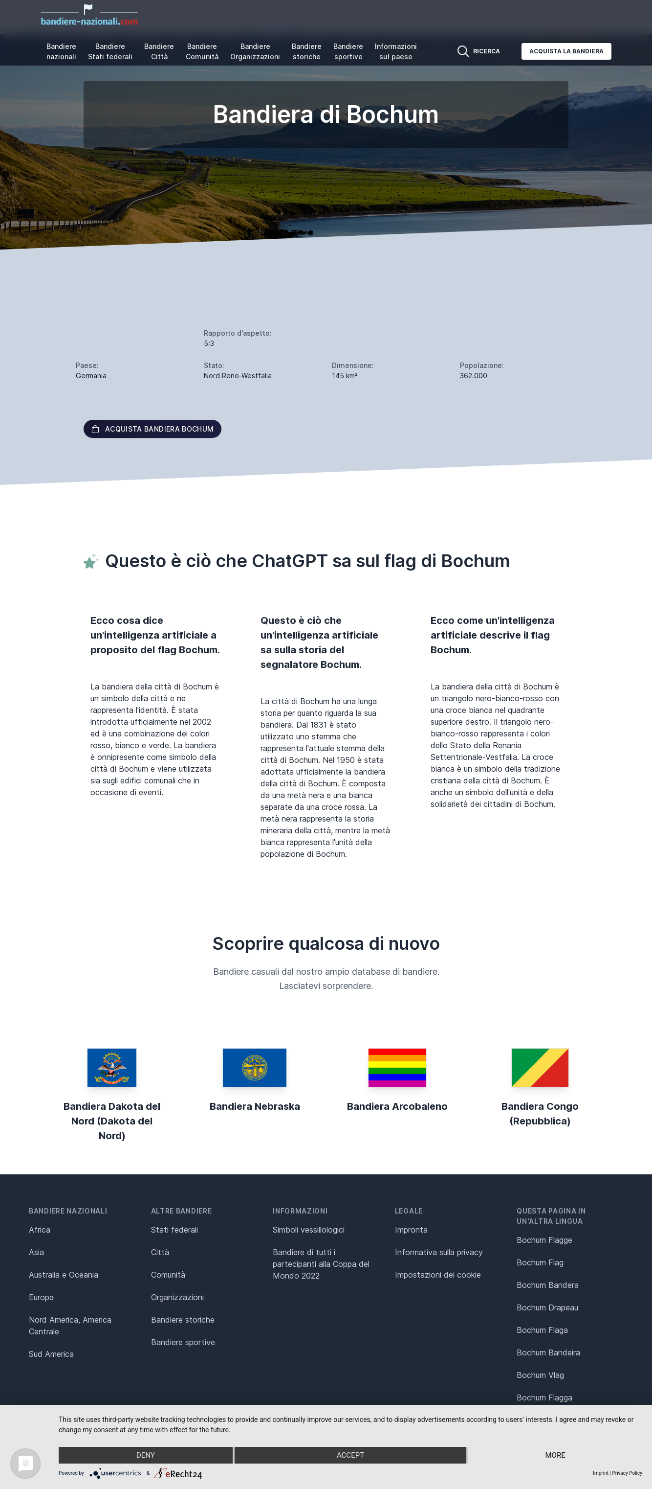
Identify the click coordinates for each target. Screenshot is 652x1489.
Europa (41, 1297)
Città (160, 1252)
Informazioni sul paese (396, 51)
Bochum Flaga (542, 1330)
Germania (91, 375)
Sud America (51, 1354)
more (555, 1455)
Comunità (168, 1275)
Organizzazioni (177, 1297)
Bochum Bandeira (548, 1352)
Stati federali (174, 1230)
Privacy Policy (627, 1473)
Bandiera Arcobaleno (397, 1106)
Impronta (411, 1230)
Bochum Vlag (540, 1375)
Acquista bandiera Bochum (152, 429)
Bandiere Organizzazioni (255, 51)
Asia (36, 1252)
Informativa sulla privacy (439, 1252)
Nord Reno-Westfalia (238, 375)
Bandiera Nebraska (255, 1106)
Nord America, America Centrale (70, 1325)
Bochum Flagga (544, 1397)
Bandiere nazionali (61, 51)
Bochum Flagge (544, 1240)
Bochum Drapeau (547, 1307)
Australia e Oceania (63, 1275)
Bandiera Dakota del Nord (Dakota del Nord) (112, 1121)
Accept (350, 1455)
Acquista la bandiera (566, 51)
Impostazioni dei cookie (438, 1275)
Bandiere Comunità (202, 51)
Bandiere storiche (307, 51)
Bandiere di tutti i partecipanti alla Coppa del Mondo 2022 (321, 1264)
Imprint (601, 1473)
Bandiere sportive (348, 51)
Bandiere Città (159, 51)
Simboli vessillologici (309, 1230)
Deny (145, 1455)
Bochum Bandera (548, 1285)
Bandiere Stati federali (110, 51)
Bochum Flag (540, 1262)
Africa (39, 1230)
